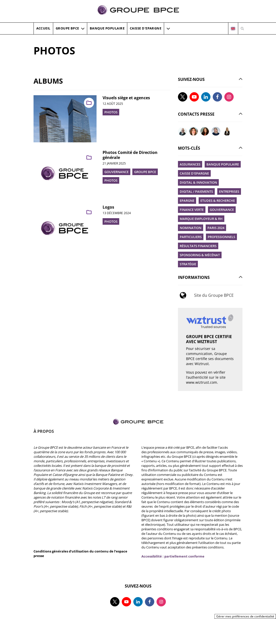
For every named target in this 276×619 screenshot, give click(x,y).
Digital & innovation (198, 182)
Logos (108, 207)
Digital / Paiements (196, 191)
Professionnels (221, 237)
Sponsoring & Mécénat (200, 255)
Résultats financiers (198, 246)
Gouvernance (222, 209)
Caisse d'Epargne (194, 173)
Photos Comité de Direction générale (130, 155)
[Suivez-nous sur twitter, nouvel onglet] (182, 97)
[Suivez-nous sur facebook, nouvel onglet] (217, 97)
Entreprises (229, 191)
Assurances (190, 164)
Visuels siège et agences (126, 98)
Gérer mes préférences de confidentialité (245, 616)
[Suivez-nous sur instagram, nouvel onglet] (229, 97)
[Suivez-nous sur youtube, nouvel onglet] (194, 97)
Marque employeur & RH (201, 218)
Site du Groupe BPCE (214, 295)
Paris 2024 (215, 227)
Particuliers (191, 237)
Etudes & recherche (217, 200)
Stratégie (188, 264)
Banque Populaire (222, 164)
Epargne (187, 200)
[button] (168, 28)
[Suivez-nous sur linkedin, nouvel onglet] (205, 97)
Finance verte (192, 209)
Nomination (190, 227)
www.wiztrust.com (201, 382)
